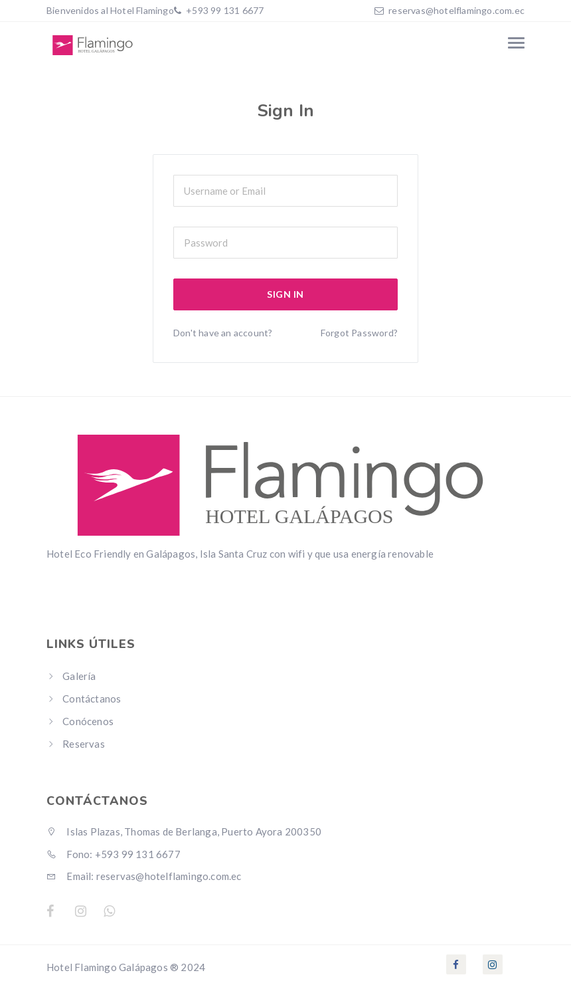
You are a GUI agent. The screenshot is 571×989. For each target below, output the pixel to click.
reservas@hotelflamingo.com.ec (456, 10)
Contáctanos (91, 699)
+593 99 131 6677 (224, 10)
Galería (79, 676)
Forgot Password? (359, 332)
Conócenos (88, 721)
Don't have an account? (222, 332)
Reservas (83, 744)
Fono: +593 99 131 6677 (113, 854)
